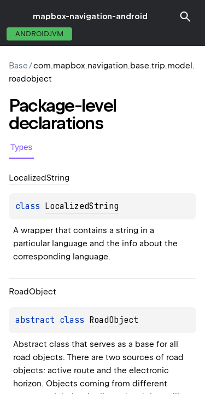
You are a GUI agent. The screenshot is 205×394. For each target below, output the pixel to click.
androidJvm (39, 34)
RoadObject (113, 320)
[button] (185, 16)
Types (21, 147)
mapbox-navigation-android (90, 16)
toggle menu (16, 16)
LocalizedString (82, 206)
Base (18, 66)
